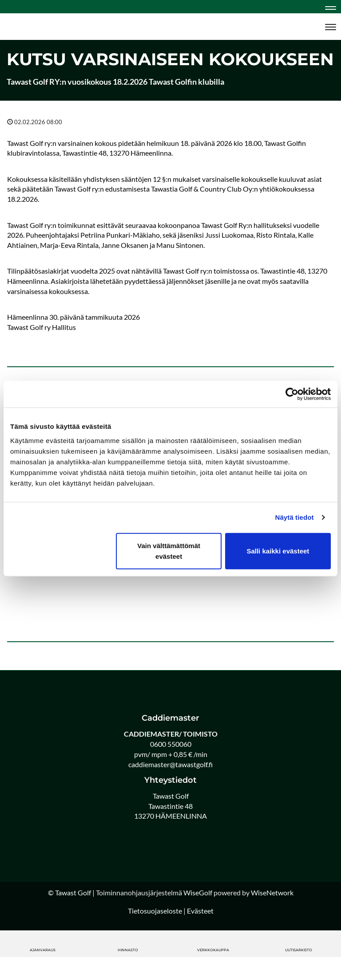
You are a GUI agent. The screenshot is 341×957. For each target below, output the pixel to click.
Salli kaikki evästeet (277, 550)
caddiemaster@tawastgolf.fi (170, 764)
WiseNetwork (272, 892)
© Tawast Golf (69, 892)
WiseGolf (197, 892)
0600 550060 (170, 744)
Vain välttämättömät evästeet (168, 550)
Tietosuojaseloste (155, 910)
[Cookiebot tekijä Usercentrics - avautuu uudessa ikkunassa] (292, 394)
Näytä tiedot (294, 517)
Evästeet (200, 910)
